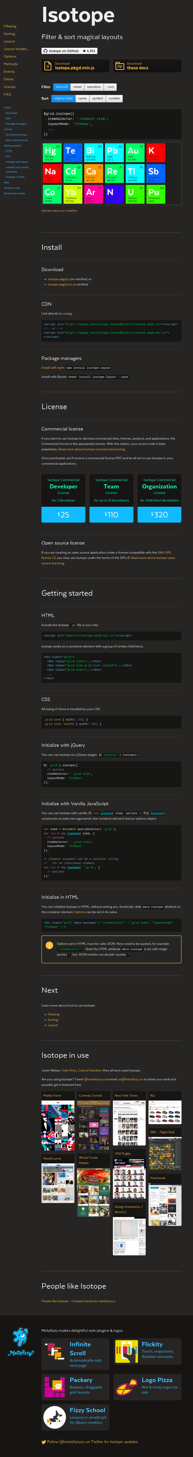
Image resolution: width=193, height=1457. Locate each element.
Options (10, 57)
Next (6, 182)
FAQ (7, 94)
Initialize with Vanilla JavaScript (17, 169)
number (114, 98)
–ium (110, 87)
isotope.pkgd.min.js (62, 284)
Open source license (17, 140)
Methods (11, 64)
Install (7, 107)
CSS (8, 156)
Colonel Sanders (89, 1070)
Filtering (10, 26)
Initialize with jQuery (17, 162)
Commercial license (16, 134)
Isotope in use (12, 188)
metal (77, 87)
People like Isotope (14, 193)
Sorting (9, 34)
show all (61, 87)
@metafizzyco (94, 1079)
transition (94, 87)
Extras (9, 79)
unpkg (67, 313)
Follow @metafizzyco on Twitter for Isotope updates (89, 1442)
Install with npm (52, 368)
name (82, 98)
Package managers (16, 123)
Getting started (12, 145)
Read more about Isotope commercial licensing (91, 449)
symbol (97, 98)
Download (11, 113)
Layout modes (15, 49)
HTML (9, 151)
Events (9, 72)
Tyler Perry (69, 1070)
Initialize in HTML (15, 177)
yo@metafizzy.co (130, 1079)
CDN (8, 118)
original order (63, 98)
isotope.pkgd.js (58, 279)
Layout (9, 41)
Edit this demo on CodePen (59, 210)
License (10, 87)
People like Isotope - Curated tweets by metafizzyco (78, 1301)
